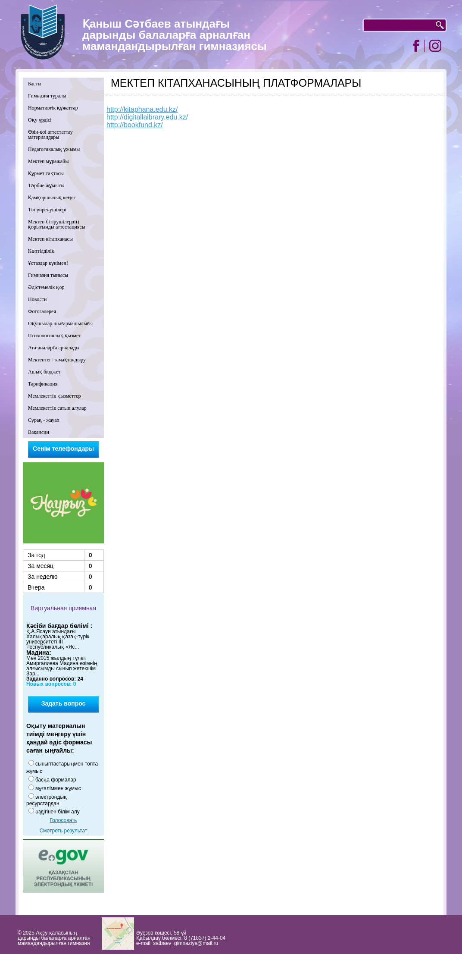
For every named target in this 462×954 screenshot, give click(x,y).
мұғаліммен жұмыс (58, 788)
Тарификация (42, 384)
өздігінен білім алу (57, 812)
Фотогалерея (42, 311)
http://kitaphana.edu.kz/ (142, 109)
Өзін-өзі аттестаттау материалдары (50, 134)
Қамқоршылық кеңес (52, 198)
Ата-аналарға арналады (53, 348)
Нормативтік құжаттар (53, 108)
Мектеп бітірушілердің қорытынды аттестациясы (56, 224)
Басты (34, 84)
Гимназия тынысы (48, 275)
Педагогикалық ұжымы (54, 149)
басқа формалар (55, 780)
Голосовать (63, 820)
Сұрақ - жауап (43, 420)
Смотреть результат (63, 831)
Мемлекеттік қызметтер (54, 396)
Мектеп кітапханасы (50, 239)
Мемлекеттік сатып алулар (57, 408)
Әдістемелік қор (46, 287)
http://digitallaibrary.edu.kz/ (147, 117)
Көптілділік (41, 251)
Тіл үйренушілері (47, 210)
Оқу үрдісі (40, 120)
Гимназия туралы (47, 96)
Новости (37, 299)
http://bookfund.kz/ (134, 125)
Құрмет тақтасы (46, 173)
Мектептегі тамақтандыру (57, 360)
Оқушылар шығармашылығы (60, 323)
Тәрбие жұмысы (46, 185)
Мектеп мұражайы (48, 161)
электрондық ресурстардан (46, 800)
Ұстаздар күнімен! (48, 263)
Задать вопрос (63, 703)
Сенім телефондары (63, 448)
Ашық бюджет (44, 372)
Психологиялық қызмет (54, 336)
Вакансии (38, 432)
